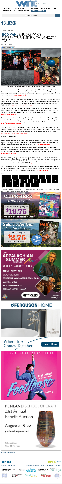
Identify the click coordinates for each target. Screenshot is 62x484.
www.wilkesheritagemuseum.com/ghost (14, 133)
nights (22, 185)
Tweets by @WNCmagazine (8, 452)
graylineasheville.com (44, 144)
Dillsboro (37, 181)
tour (3, 185)
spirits (27, 185)
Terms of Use (58, 465)
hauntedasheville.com (8, 153)
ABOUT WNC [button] (7, 8)
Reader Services (35, 465)
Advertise (28, 465)
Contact (42, 465)
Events (30, 181)
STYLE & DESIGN (23, 11)
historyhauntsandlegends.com (11, 123)
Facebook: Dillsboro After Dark (21, 105)
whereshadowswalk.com (9, 114)
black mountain (6, 177)
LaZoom (9, 185)
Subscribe (51, 465)
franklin (55, 181)
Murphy (16, 185)
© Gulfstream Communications (8, 465)
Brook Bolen (8, 44)
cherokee (23, 181)
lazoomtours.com (42, 170)
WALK (43, 181)
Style (49, 181)
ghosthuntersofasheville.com (40, 163)
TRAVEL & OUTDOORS (48, 8)
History (48, 177)
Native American (24, 177)
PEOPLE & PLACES (8, 11)
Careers (46, 465)
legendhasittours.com (18, 95)
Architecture (34, 177)
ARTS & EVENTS (32, 8)
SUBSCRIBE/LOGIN (38, 11)
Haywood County (6, 181)
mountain (15, 177)
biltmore (55, 177)
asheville (42, 177)
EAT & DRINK (19, 8)
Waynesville (35, 185)
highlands (16, 181)
